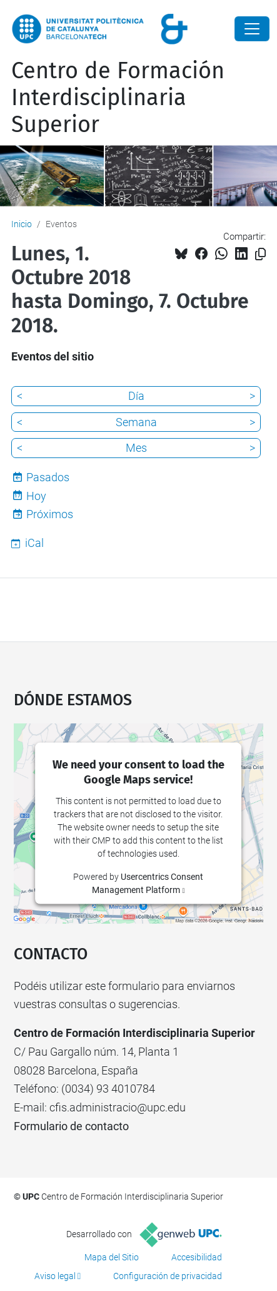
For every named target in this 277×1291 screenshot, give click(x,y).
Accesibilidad (196, 1257)
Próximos (49, 514)
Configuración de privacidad (167, 1276)
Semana (136, 422)
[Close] (251, 28)
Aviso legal (55, 1276)
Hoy (36, 496)
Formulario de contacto (71, 1126)
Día (136, 395)
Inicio (21, 224)
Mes (136, 447)
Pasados (47, 477)
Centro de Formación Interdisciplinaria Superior (117, 97)
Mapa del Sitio (111, 1257)
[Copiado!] (260, 254)
